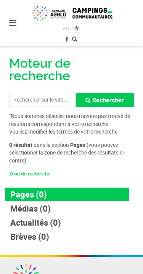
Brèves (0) (29, 236)
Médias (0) (30, 208)
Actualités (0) (35, 222)
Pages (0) (28, 194)
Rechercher (108, 100)
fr (77, 28)
